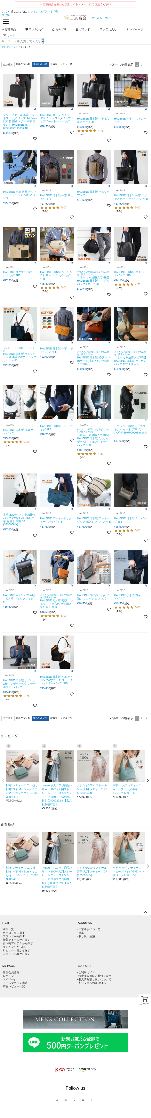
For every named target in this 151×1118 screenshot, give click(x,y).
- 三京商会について (88, 929)
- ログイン (8, 975)
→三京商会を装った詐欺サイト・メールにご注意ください (75, 4)
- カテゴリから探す (13, 932)
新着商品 (9, 29)
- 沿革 (80, 932)
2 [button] (141, 64)
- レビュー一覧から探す (16, 950)
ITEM (5, 922)
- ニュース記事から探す (16, 953)
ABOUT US (85, 922)
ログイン (33, 11)
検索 (42, 41)
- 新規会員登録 (10, 972)
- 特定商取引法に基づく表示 (94, 975)
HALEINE (6, 47)
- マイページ (9, 979)
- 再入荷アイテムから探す (17, 943)
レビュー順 (66, 64)
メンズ (17, 47)
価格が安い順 (23, 64)
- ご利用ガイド (86, 972)
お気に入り (108, 29)
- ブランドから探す (13, 936)
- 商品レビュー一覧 (13, 986)
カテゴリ (59, 29)
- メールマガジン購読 (15, 982)
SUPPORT (84, 965)
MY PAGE (8, 965)
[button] (146, 64)
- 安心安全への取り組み (91, 982)
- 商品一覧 (8, 929)
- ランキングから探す (15, 946)
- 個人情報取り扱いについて (94, 979)
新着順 (53, 64)
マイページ (134, 29)
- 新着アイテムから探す (16, 939)
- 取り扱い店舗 (86, 936)
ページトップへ (145, 912)
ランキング (34, 29)
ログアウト (46, 11)
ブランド (83, 29)
